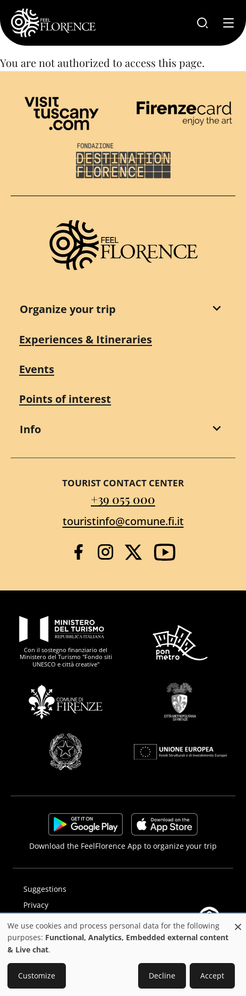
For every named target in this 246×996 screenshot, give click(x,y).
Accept (212, 975)
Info (30, 429)
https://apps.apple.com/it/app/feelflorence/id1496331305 (164, 824)
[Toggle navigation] (228, 23)
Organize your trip (68, 309)
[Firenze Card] (184, 113)
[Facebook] (78, 552)
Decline (162, 975)
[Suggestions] (123, 889)
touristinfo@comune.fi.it (123, 521)
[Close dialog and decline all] (238, 921)
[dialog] (123, 955)
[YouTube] (164, 552)
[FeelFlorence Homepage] (53, 22)
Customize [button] (36, 975)
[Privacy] (123, 905)
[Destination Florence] (123, 161)
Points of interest (65, 399)
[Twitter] (133, 552)
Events (36, 369)
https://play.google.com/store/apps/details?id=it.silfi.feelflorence (85, 824)
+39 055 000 (123, 499)
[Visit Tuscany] (61, 113)
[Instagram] (105, 552)
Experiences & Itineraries (85, 339)
